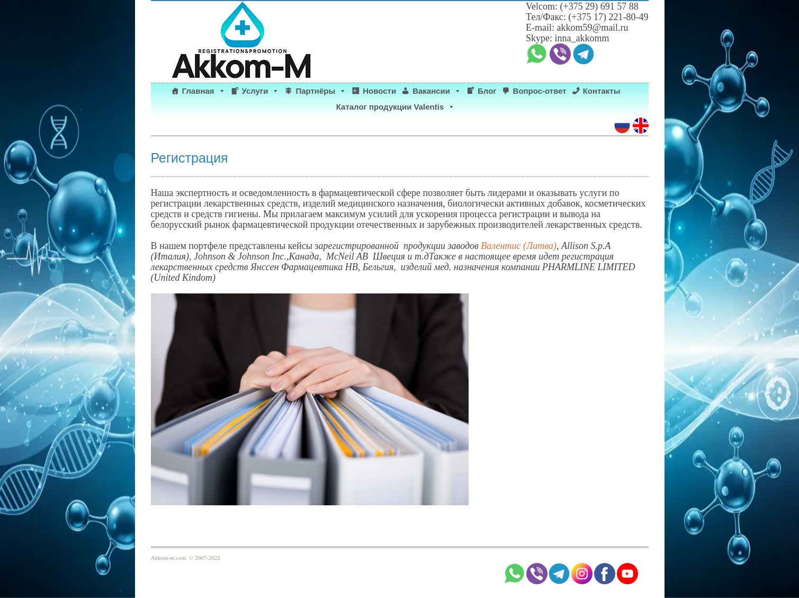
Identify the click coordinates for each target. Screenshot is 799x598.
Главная (204, 91)
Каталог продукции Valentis (395, 107)
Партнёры (320, 91)
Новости (379, 90)
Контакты (602, 90)
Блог (487, 90)
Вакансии (436, 91)
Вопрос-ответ (540, 90)
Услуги (261, 91)
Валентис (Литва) (518, 245)
